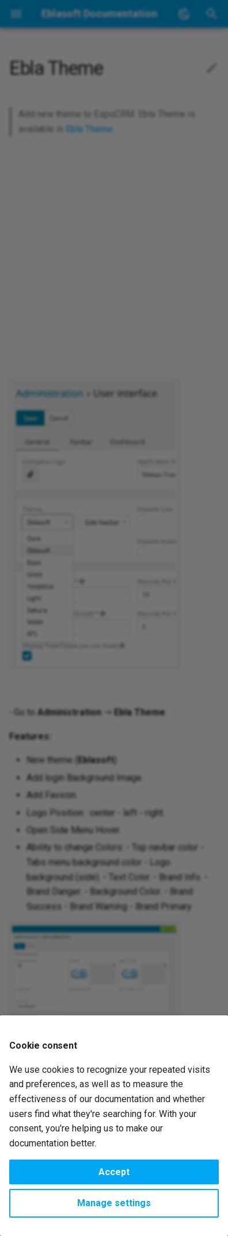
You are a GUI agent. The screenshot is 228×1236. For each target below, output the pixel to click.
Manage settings (114, 1203)
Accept (114, 1171)
